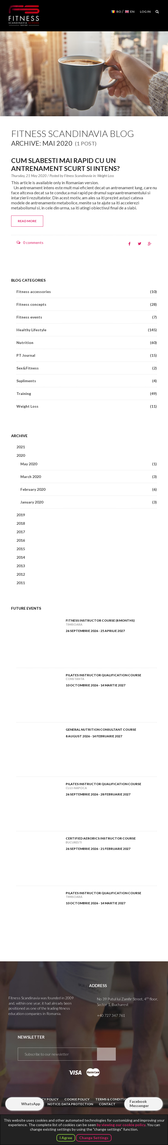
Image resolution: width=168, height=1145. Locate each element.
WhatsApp (30, 1103)
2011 (20, 582)
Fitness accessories (86, 291)
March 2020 (88, 476)
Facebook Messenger (139, 1103)
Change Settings (93, 1137)
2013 (20, 565)
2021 (20, 447)
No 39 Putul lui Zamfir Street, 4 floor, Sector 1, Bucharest (127, 1001)
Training (86, 393)
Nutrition (86, 342)
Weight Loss (105, 176)
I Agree (66, 1137)
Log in (145, 12)
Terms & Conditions (113, 1099)
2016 (20, 540)
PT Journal (86, 355)
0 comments (33, 242)
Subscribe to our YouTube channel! (145, 1054)
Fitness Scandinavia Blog (72, 133)
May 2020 (88, 464)
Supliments (86, 380)
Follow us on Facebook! (132, 1054)
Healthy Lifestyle (86, 330)
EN (132, 12)
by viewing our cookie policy (121, 1124)
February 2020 (88, 489)
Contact (107, 1104)
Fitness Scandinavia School (24, 15)
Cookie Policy (77, 1099)
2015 (20, 548)
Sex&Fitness (86, 368)
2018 (20, 523)
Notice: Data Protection (70, 1104)
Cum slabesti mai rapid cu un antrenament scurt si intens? (65, 164)
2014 (20, 557)
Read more (27, 221)
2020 (20, 455)
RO (118, 12)
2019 (20, 515)
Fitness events (86, 317)
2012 (20, 574)
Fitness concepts (86, 304)
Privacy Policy (45, 1099)
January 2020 (88, 502)
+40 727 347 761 (111, 1015)
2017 (20, 532)
